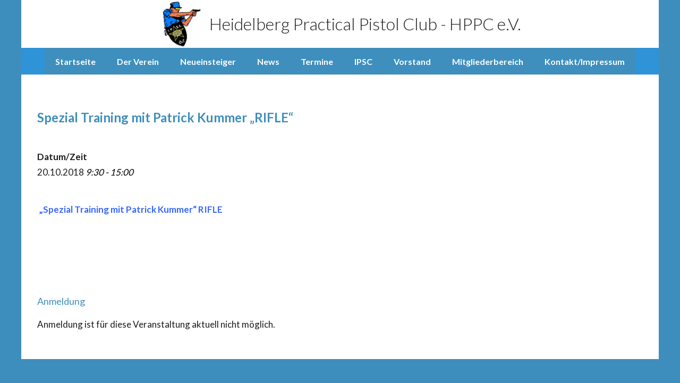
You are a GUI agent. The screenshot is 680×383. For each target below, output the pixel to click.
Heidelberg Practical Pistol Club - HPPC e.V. (340, 24)
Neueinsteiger (208, 61)
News (268, 61)
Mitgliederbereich (487, 61)
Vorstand (412, 61)
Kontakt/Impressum (585, 61)
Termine (317, 61)
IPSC (363, 61)
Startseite (75, 61)
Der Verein (138, 61)
